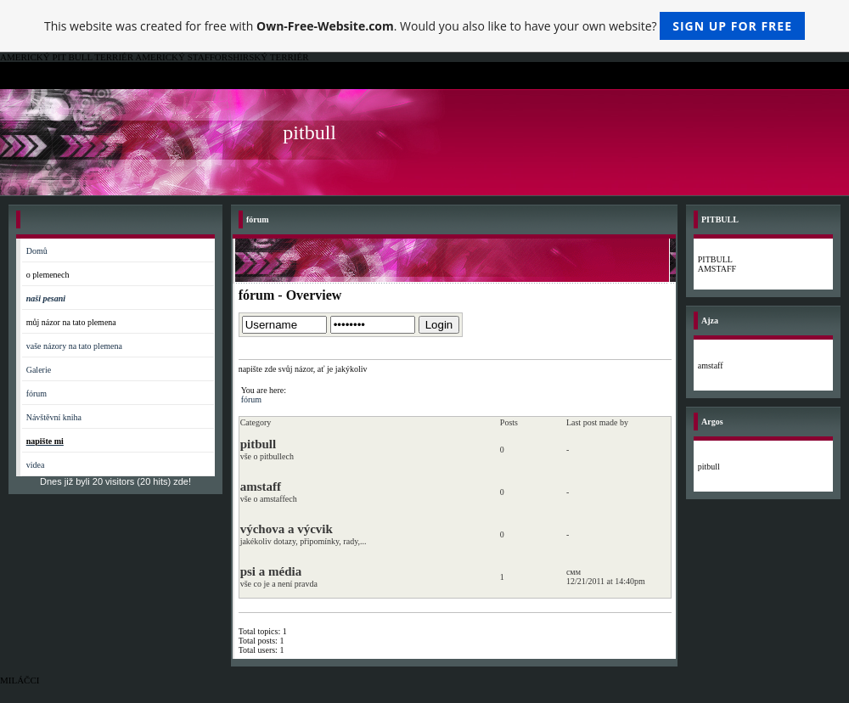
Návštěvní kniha (54, 417)
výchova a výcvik (286, 529)
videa (35, 465)
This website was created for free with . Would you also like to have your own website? (424, 26)
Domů (37, 251)
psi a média (271, 571)
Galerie (38, 369)
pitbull (258, 444)
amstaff (260, 486)
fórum (36, 393)
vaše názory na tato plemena (74, 346)
